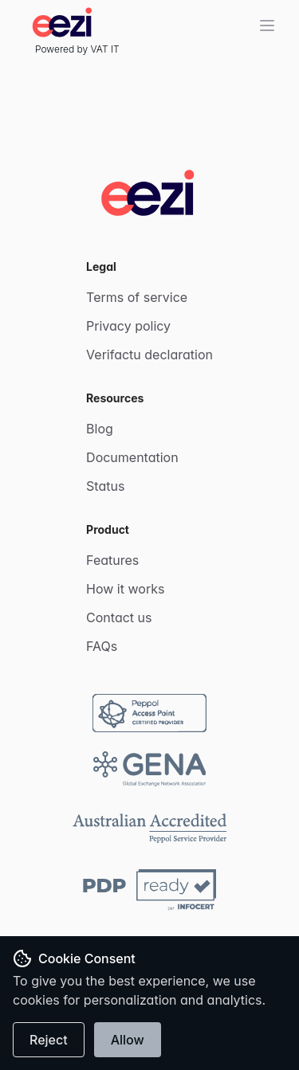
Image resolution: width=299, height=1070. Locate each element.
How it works (125, 589)
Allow (127, 1040)
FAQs (101, 646)
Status (105, 486)
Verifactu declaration (149, 355)
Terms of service (136, 297)
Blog (99, 429)
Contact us (118, 617)
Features (112, 560)
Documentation (132, 457)
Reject (49, 1040)
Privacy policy (128, 326)
